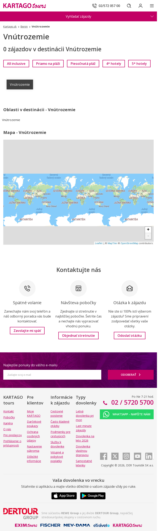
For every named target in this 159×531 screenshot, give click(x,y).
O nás (7, 429)
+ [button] (148, 230)
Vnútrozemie (20, 84)
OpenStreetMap (129, 243)
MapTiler (113, 243)
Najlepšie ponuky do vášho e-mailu (30, 365)
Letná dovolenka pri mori (85, 415)
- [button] (148, 236)
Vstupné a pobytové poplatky (57, 456)
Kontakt (8, 411)
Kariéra (8, 423)
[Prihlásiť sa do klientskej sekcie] (140, 5)
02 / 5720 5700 (132, 402)
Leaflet (99, 243)
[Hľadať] (129, 5)
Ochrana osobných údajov (33, 436)
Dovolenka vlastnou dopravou (83, 450)
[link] (16, 63)
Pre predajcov (12, 435)
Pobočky (9, 417)
